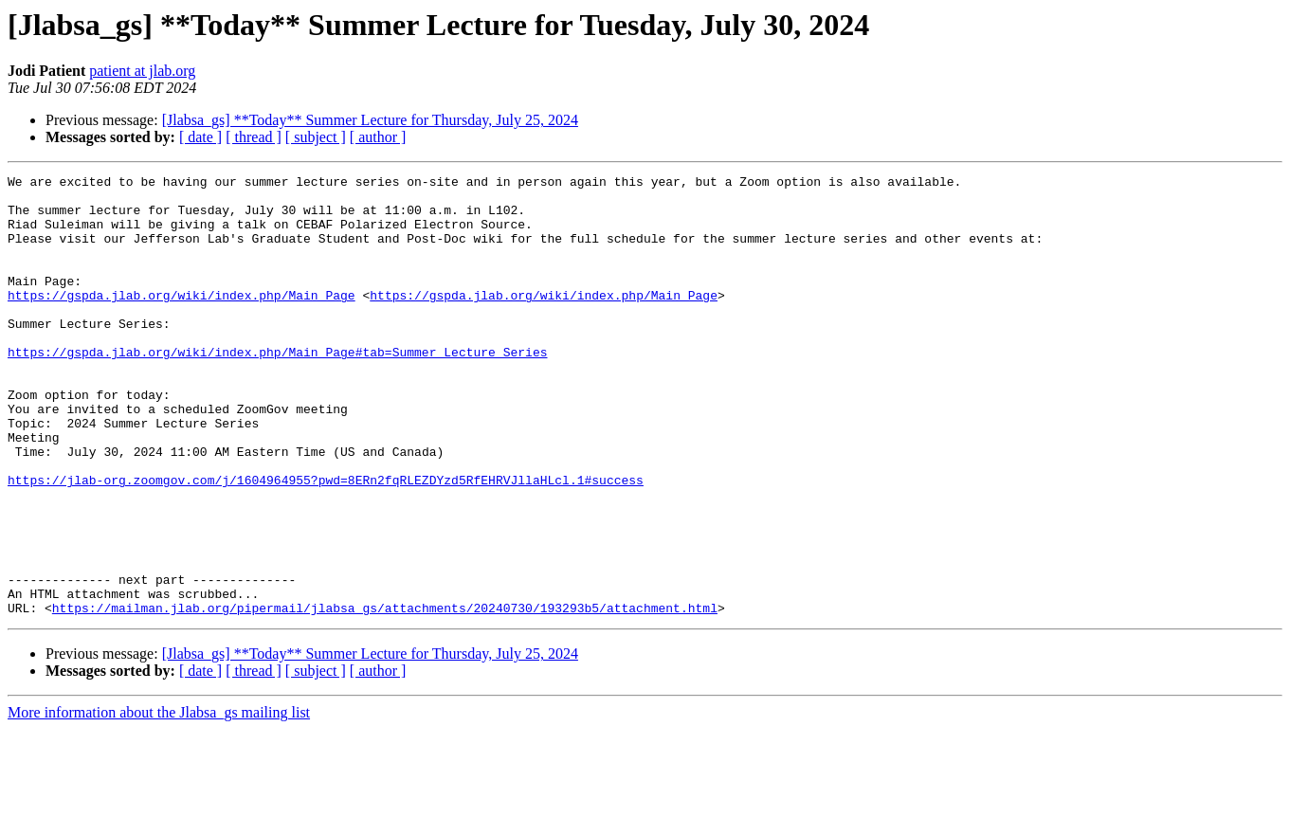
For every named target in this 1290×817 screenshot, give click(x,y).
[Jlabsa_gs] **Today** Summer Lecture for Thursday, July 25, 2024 (370, 120)
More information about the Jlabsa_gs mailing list (159, 800)
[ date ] (200, 137)
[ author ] (378, 137)
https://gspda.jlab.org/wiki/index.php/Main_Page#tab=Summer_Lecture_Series (277, 388)
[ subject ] (315, 137)
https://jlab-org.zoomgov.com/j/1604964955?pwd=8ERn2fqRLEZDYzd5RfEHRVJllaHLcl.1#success (326, 542)
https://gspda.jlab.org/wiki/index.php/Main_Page (181, 320)
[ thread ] (254, 137)
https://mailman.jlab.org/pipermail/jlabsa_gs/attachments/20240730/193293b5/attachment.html (385, 695)
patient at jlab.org (142, 71)
